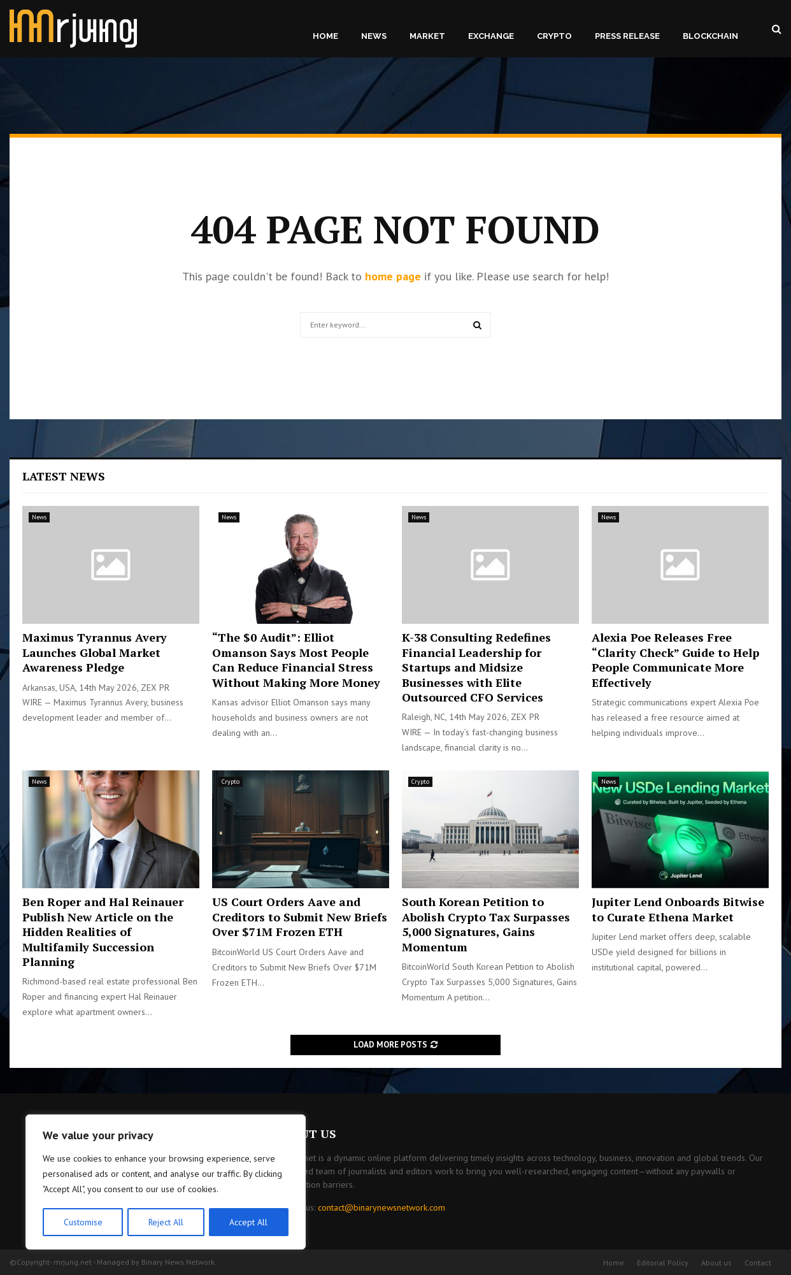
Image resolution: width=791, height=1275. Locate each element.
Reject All (165, 1222)
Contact (758, 1262)
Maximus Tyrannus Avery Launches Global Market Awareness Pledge (94, 652)
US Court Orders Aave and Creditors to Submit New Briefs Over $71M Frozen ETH (299, 916)
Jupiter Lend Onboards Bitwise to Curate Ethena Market (678, 909)
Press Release (627, 36)
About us (716, 1262)
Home (325, 36)
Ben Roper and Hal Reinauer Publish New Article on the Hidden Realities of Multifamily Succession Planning (102, 931)
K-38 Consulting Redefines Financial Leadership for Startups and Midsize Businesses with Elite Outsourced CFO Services (476, 667)
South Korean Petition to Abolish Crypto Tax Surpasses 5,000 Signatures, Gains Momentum (486, 924)
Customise (82, 1222)
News (374, 36)
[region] (165, 1183)
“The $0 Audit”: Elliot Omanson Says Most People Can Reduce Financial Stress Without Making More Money (296, 659)
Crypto (554, 36)
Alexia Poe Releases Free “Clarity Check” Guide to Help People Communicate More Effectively (675, 659)
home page (393, 276)
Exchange (491, 36)
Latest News (63, 476)
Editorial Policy (662, 1262)
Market (427, 36)
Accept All (249, 1222)
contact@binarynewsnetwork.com (381, 1207)
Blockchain (710, 36)
